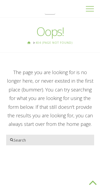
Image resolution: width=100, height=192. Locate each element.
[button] (50, 9)
